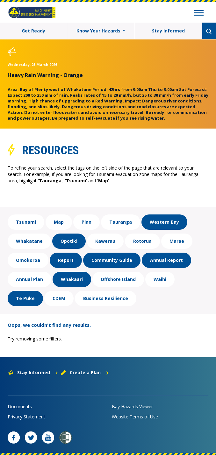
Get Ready (33, 31)
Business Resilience (105, 298)
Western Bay (164, 222)
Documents (20, 406)
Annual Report (166, 260)
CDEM (59, 298)
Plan (86, 222)
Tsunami (26, 222)
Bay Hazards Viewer (132, 406)
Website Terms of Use (135, 417)
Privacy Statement (26, 417)
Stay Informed (168, 31)
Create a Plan (85, 372)
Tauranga (120, 222)
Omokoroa (28, 260)
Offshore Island (118, 279)
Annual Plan (29, 279)
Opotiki (69, 241)
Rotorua (142, 241)
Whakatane (29, 241)
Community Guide (111, 260)
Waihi (160, 279)
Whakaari (72, 279)
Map (59, 222)
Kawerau (105, 241)
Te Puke (25, 298)
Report (66, 260)
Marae (176, 241)
